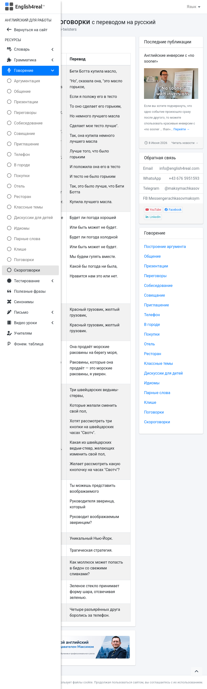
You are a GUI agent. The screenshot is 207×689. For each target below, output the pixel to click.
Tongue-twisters (63, 29)
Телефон (152, 314)
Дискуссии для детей (163, 373)
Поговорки (154, 412)
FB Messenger (171, 198)
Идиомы (152, 383)
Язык (194, 6)
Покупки (152, 334)
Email (171, 168)
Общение (152, 256)
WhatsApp (171, 178)
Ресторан (152, 353)
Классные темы (158, 363)
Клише (150, 402)
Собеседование (158, 285)
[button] (196, 671)
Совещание (154, 295)
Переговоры (155, 276)
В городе (152, 324)
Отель (149, 344)
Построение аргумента (165, 246)
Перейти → (181, 129)
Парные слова (157, 392)
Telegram (171, 188)
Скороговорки (157, 422)
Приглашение (156, 305)
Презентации (156, 266)
